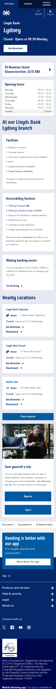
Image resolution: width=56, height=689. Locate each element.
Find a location (28, 416)
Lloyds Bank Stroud (15, 345)
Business (28, 4)
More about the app (28, 562)
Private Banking (47, 4)
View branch (14, 331)
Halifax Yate (12, 382)
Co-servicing (14, 286)
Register (28, 496)
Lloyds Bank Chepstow (17, 309)
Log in (28, 509)
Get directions (17, 49)
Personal (9, 4)
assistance (27, 237)
